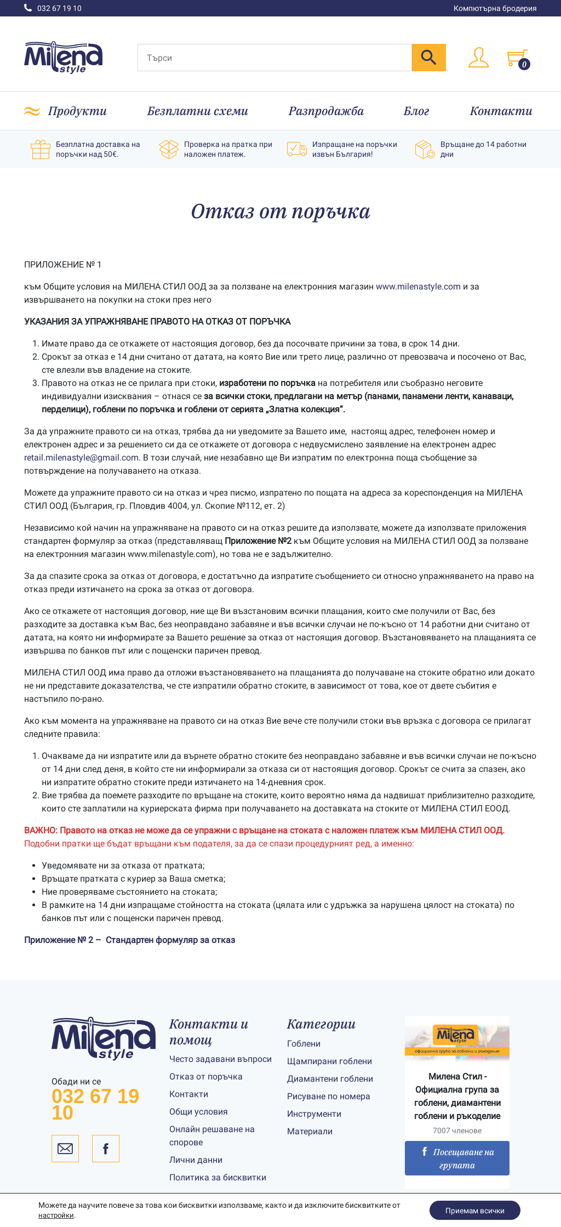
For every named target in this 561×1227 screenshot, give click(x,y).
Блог (417, 110)
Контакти (501, 110)
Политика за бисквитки (217, 1177)
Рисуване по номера (328, 1096)
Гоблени (303, 1043)
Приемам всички (473, 1210)
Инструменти (314, 1114)
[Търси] (275, 57)
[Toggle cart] (517, 57)
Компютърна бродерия (495, 8)
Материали (310, 1131)
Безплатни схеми (197, 110)
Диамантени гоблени (330, 1078)
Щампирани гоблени (329, 1061)
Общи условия (198, 1111)
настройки (57, 1215)
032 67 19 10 (53, 8)
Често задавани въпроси (220, 1059)
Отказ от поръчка (206, 1076)
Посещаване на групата (457, 1158)
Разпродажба (326, 110)
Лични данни (195, 1160)
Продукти (77, 110)
